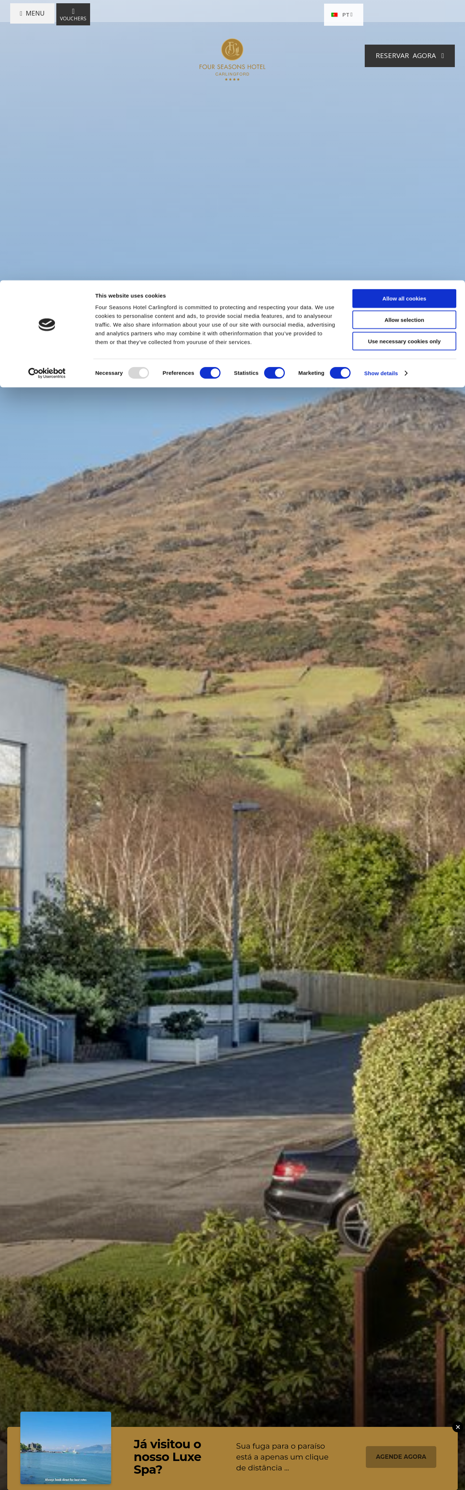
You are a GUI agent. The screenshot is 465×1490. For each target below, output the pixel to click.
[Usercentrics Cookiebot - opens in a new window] (47, 92)
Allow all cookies (404, 18)
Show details (381, 93)
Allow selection (404, 39)
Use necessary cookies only (404, 61)
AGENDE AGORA (401, 1456)
